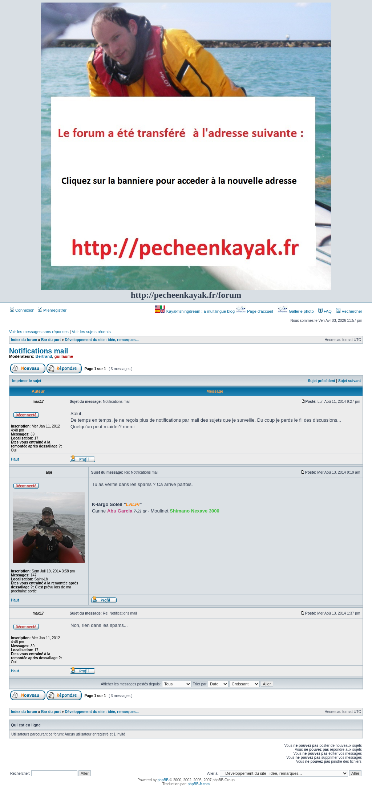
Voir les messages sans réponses (39, 331)
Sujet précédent (321, 381)
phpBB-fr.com (199, 784)
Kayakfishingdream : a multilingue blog (195, 311)
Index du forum (24, 340)
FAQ (325, 311)
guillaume (63, 356)
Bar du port (51, 340)
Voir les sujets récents (91, 331)
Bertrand (44, 356)
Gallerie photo (296, 311)
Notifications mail (38, 351)
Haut (15, 459)
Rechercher (349, 311)
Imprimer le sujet (26, 381)
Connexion (22, 310)
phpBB (163, 780)
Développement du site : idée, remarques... (101, 340)
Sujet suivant (349, 381)
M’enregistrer (52, 310)
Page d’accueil (255, 311)
